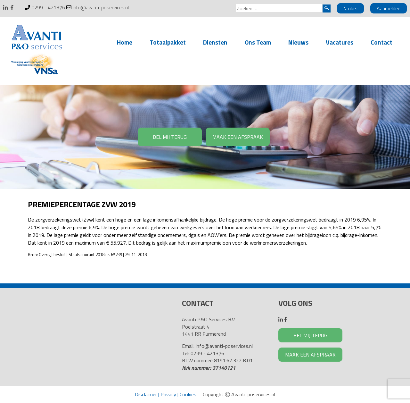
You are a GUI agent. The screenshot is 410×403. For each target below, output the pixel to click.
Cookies (188, 394)
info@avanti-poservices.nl (101, 7)
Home (124, 42)
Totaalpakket (168, 42)
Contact (381, 42)
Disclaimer (146, 394)
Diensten (215, 42)
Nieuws (298, 42)
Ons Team (258, 42)
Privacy (168, 394)
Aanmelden (388, 8)
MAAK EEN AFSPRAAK (237, 137)
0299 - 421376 (48, 7)
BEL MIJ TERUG (170, 137)
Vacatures (339, 42)
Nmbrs (350, 8)
